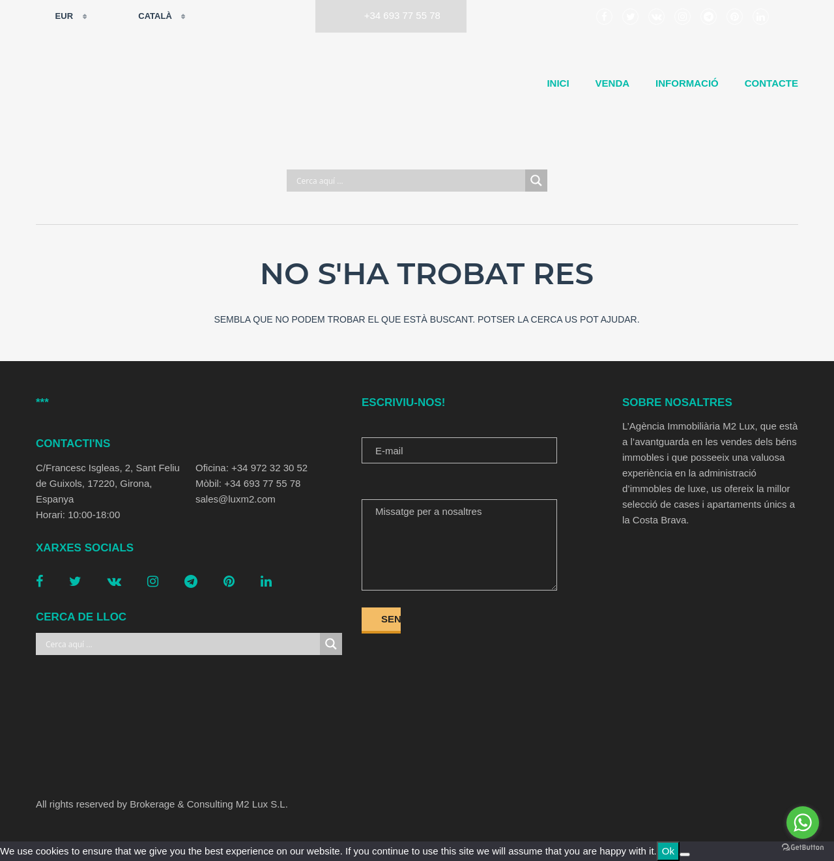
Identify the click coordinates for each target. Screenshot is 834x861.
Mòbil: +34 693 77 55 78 (247, 483)
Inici (558, 83)
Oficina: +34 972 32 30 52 (251, 467)
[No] (685, 854)
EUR (56, 16)
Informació (687, 83)
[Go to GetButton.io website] (803, 847)
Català (147, 16)
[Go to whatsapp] (802, 822)
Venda (613, 83)
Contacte (771, 83)
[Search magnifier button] (536, 180)
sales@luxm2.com (235, 498)
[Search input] (409, 180)
